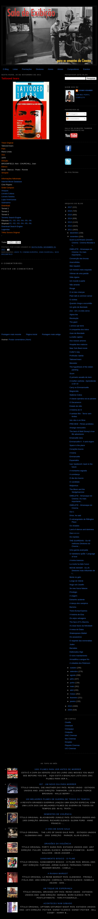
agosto (73, 675)
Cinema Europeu (30, 252)
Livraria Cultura (7, 193)
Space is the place (77, 445)
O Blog (6, 69)
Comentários (73, 119)
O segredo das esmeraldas (80, 641)
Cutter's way (74, 352)
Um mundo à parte (77, 281)
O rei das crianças (77, 292)
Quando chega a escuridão (80, 303)
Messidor (73, 363)
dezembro (74, 233)
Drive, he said (75, 515)
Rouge (72, 288)
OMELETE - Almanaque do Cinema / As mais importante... (80, 252)
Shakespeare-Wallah (78, 633)
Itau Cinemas (70, 739)
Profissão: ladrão (76, 356)
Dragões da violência (58, 844)
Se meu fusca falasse (78, 588)
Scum (71, 373)
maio (72, 686)
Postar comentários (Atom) (20, 339)
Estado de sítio (75, 406)
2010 (70, 706)
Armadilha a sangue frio (79, 659)
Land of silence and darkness (81, 529)
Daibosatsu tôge (76, 652)
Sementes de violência (58, 814)
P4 (22, 220)
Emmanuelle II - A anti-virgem (81, 442)
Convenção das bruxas (79, 258)
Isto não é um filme (77, 420)
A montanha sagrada (78, 471)
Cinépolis (68, 732)
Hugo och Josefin (76, 585)
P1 (10, 220)
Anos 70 (18, 252)
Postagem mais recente (11, 334)
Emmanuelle (74, 456)
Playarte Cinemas (72, 745)
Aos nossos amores (77, 341)
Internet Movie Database (11, 182)
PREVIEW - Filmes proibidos (81, 424)
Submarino (6, 203)
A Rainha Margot (58, 873)
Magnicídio (74, 391)
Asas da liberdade (76, 333)
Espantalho (74, 460)
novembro (74, 236)
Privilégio (73, 592)
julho (72, 679)
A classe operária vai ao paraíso (82, 399)
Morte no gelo (75, 577)
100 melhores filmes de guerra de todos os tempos (58, 799)
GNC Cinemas (71, 735)
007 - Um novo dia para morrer (57, 784)
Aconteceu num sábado (58, 903)
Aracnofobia (74, 262)
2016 (70, 211)
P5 (26, 220)
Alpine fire (73, 314)
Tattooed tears (10, 78)
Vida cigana (74, 277)
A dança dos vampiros (78, 603)
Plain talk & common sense (80, 296)
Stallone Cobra (75, 395)
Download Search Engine (12, 226)
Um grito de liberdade (78, 307)
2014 (70, 218)
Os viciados (74, 526)
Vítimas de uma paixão (78, 273)
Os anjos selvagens (77, 618)
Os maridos (74, 537)
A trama (72, 453)
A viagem (73, 596)
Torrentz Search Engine (11, 217)
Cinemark (69, 726)
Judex (72, 644)
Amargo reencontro (77, 428)
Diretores (40, 69)
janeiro (73, 701)
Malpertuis (73, 486)
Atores (50, 69)
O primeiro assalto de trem (80, 377)
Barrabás (73, 648)
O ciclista (73, 300)
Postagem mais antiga (51, 334)
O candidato (74, 482)
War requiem (74, 266)
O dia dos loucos (76, 478)
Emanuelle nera (76, 438)
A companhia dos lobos (79, 329)
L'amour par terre (76, 326)
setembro (74, 671)
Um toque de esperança (57, 888)
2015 (70, 215)
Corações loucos (76, 449)
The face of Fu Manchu (79, 622)
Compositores (73, 69)
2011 (70, 230)
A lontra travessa (76, 560)
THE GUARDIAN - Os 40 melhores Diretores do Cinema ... (79, 543)
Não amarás (74, 285)
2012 (70, 226)
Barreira (72, 607)
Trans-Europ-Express (78, 611)
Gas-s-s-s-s (74, 533)
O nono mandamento (78, 656)
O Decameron (75, 402)
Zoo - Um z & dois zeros (79, 311)
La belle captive (75, 337)
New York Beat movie (78, 348)
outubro (73, 668)
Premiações (27, 69)
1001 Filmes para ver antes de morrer (57, 769)
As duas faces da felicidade (80, 626)
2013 (70, 222)
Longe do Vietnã (76, 581)
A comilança (74, 474)
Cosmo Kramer (86, 90)
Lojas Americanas (8, 199)
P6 (30, 220)
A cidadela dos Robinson (79, 663)
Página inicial (31, 334)
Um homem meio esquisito (80, 270)
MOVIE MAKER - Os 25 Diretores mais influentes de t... (82, 570)
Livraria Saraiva (7, 196)
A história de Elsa (76, 614)
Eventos (86, 69)
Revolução (73, 318)
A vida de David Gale (58, 829)
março (73, 694)
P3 (18, 220)
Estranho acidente (77, 599)
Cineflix (68, 722)
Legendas (5, 229)
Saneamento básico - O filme (57, 858)
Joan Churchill (46, 252)
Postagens (72, 114)
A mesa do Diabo (76, 629)
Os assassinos (75, 637)
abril (72, 690)
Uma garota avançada (78, 550)
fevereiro (74, 698)
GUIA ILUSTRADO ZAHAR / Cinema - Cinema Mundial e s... (82, 242)
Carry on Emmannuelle (79, 387)
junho (72, 683)
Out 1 (71, 512)
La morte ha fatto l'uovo (79, 564)
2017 (70, 207)
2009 (70, 710)
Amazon (4, 191)
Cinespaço (69, 729)
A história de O (75, 410)
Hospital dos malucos (78, 344)
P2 (14, 220)
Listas (15, 69)
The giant (73, 322)
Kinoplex (68, 742)
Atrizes (60, 69)
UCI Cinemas (70, 748)
